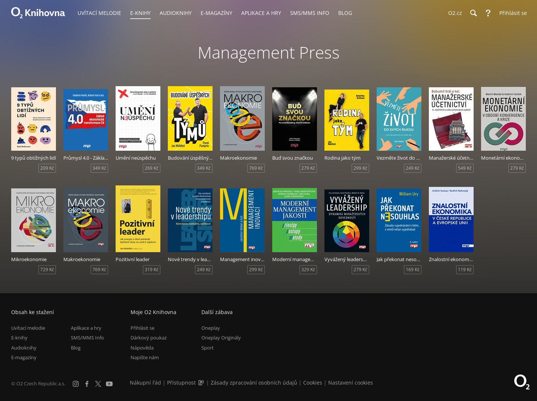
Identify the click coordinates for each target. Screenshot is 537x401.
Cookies (312, 382)
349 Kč (99, 168)
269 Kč (151, 168)
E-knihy (19, 337)
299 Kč (360, 168)
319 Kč (151, 269)
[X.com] (98, 383)
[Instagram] (75, 383)
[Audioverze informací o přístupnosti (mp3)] (201, 382)
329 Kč (308, 269)
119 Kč (465, 269)
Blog (76, 347)
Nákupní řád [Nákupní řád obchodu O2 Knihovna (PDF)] (145, 382)
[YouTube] (109, 383)
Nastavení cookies (350, 382)
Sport (207, 347)
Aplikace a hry (86, 328)
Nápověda (142, 347)
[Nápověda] (488, 13)
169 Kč (413, 269)
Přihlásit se (142, 328)
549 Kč (465, 168)
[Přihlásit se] (511, 13)
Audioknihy (24, 347)
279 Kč (308, 168)
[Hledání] (473, 13)
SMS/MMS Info (87, 337)
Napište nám (145, 357)
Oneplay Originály (221, 337)
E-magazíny (24, 357)
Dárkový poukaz (149, 337)
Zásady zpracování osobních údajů (254, 382)
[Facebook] (86, 383)
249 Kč (413, 168)
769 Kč (256, 168)
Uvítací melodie (28, 328)
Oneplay (210, 328)
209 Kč (47, 168)
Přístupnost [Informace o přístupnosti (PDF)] (181, 382)
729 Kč (47, 269)
